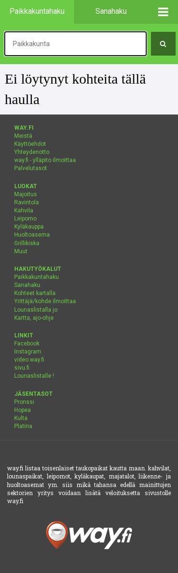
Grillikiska (26, 243)
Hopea (22, 410)
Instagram (27, 351)
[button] (163, 12)
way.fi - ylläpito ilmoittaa (45, 160)
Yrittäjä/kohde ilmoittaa (45, 301)
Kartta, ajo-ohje (34, 318)
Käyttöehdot (30, 144)
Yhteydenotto (31, 152)
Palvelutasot (30, 168)
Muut (21, 251)
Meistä (23, 136)
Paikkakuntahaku (36, 277)
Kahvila (23, 210)
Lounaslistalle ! (34, 375)
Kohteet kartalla (35, 293)
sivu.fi (21, 367)
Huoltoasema (32, 234)
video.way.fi (29, 359)
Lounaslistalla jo (35, 309)
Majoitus (25, 194)
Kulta (21, 418)
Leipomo (25, 218)
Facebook (26, 343)
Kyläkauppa (29, 226)
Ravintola (26, 202)
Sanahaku (27, 285)
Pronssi (24, 402)
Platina (23, 426)
